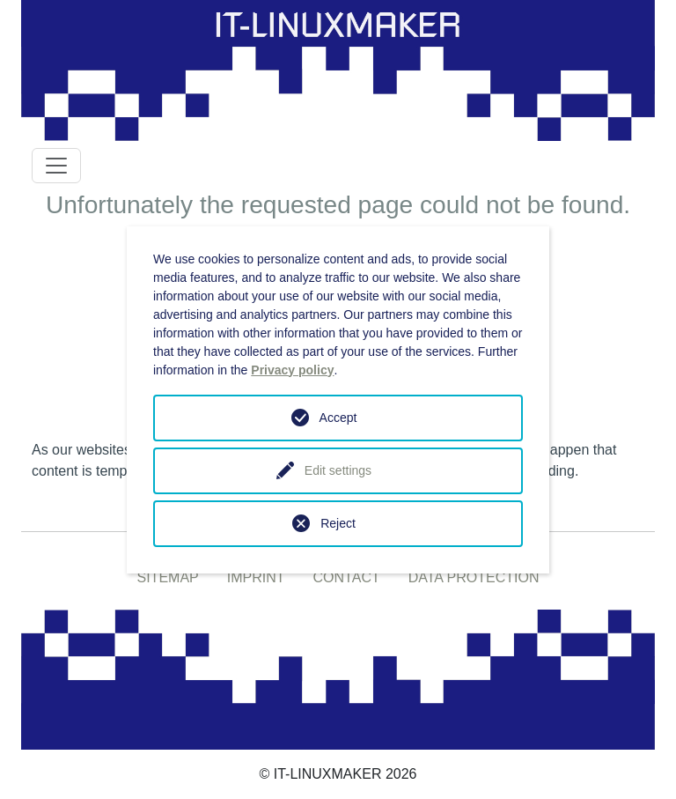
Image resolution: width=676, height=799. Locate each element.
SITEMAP (168, 577)
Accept (338, 418)
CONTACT (346, 577)
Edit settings (338, 470)
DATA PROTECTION (474, 577)
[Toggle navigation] (56, 165)
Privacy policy (292, 370)
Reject (338, 523)
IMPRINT (256, 577)
